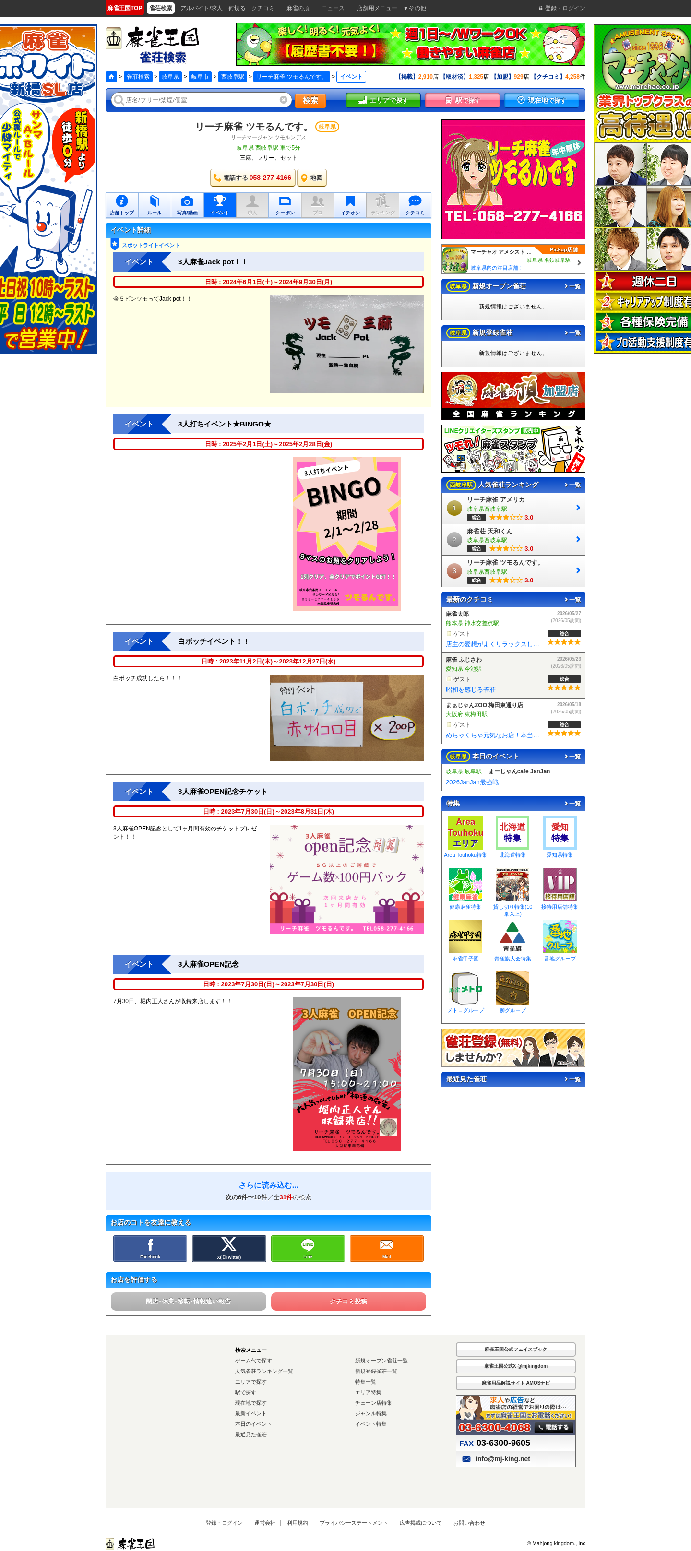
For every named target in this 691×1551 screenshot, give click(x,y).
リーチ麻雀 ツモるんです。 (291, 76)
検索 (310, 100)
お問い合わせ (469, 1523)
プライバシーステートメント (354, 1523)
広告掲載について (421, 1523)
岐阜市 (200, 76)
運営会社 (264, 1523)
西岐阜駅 (232, 76)
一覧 (572, 286)
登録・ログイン (224, 1523)
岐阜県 (170, 76)
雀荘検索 (138, 76)
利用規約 (297, 1523)
